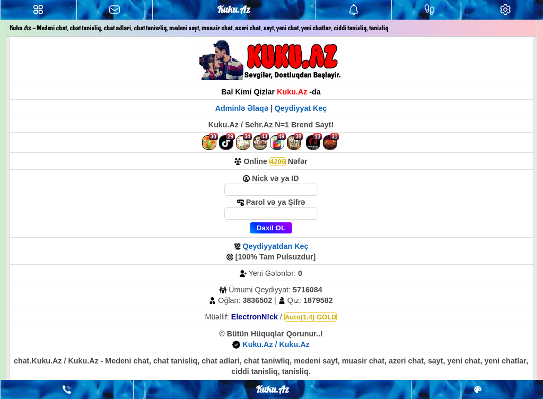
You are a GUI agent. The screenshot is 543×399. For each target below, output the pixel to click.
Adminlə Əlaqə (242, 108)
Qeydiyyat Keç (301, 108)
